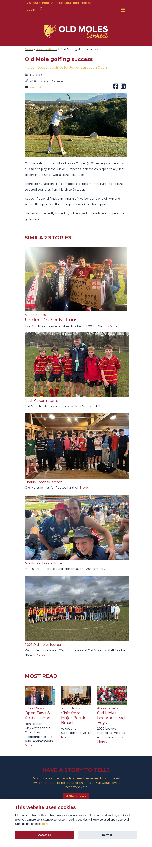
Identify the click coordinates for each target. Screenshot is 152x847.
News (29, 39)
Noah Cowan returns (41, 390)
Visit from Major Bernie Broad (73, 708)
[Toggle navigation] (123, 9)
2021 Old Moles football (44, 635)
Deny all (107, 834)
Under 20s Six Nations (51, 310)
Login (31, 9)
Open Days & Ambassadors (38, 705)
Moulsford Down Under (44, 553)
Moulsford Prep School (81, 3)
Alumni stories (46, 39)
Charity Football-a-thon (43, 472)
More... (114, 316)
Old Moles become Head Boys (111, 708)
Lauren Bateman (53, 71)
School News (34, 698)
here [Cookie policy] (45, 823)
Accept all (44, 834)
